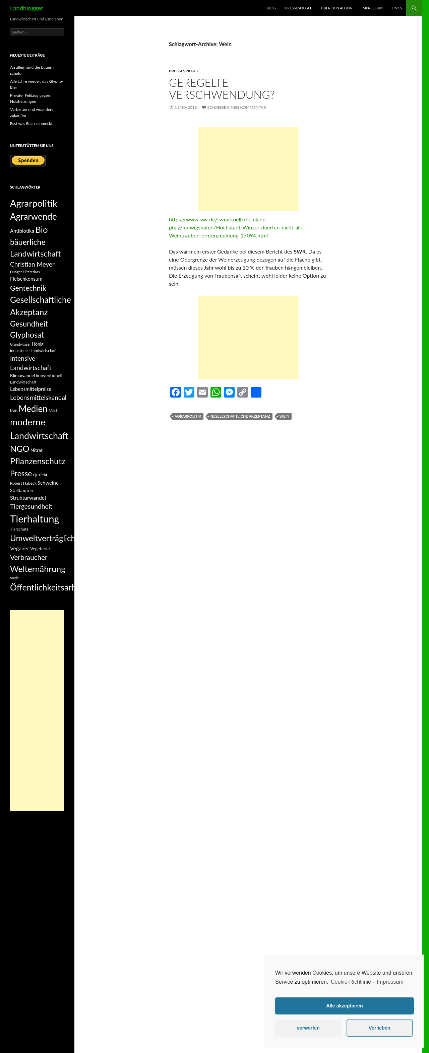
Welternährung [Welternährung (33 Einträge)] (37, 569)
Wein (285, 416)
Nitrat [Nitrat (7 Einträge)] (36, 450)
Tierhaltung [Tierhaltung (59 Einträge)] (34, 518)
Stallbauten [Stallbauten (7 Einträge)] (21, 490)
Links (397, 8)
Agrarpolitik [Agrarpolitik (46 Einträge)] (33, 203)
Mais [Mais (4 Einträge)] (13, 410)
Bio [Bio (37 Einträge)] (41, 229)
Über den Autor (337, 8)
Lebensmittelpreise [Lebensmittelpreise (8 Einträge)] (30, 389)
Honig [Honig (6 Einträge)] (38, 344)
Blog (271, 8)
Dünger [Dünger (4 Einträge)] (16, 272)
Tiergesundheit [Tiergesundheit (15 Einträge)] (31, 506)
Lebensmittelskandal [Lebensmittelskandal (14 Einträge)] (38, 397)
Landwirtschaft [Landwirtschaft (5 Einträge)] (23, 381)
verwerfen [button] (308, 1028)
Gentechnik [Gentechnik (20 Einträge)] (28, 288)
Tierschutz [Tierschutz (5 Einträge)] (19, 529)
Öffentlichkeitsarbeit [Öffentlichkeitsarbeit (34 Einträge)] (48, 587)
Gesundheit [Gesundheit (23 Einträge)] (29, 323)
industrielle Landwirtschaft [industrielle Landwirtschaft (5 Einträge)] (33, 350)
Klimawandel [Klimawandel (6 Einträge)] (22, 375)
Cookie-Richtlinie (351, 982)
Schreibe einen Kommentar (236, 107)
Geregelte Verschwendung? (222, 88)
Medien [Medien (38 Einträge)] (33, 408)
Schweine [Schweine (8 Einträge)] (48, 483)
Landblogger (26, 8)
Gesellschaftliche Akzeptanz (240, 416)
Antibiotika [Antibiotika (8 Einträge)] (22, 231)
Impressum (371, 8)
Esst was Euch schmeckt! (32, 123)
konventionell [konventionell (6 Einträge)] (49, 375)
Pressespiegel (298, 8)
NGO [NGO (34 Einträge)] (19, 448)
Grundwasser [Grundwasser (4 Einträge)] (20, 344)
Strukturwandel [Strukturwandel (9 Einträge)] (28, 497)
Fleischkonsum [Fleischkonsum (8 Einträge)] (26, 279)
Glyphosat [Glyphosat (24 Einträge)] (27, 334)
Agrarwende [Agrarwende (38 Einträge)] (33, 216)
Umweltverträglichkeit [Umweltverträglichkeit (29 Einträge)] (49, 538)
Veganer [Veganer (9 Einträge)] (19, 548)
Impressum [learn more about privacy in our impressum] (390, 982)
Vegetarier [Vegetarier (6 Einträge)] (40, 548)
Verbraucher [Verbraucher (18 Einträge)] (29, 557)
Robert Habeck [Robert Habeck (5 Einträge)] (23, 483)
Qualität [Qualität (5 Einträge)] (40, 474)
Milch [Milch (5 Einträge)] (53, 410)
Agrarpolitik (188, 416)
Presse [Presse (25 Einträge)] (21, 473)
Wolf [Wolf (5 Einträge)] (14, 577)
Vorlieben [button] (379, 1028)
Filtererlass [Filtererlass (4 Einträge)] (31, 272)
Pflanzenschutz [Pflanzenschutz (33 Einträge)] (37, 461)
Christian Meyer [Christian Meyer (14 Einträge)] (32, 264)
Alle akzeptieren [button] (344, 1005)
